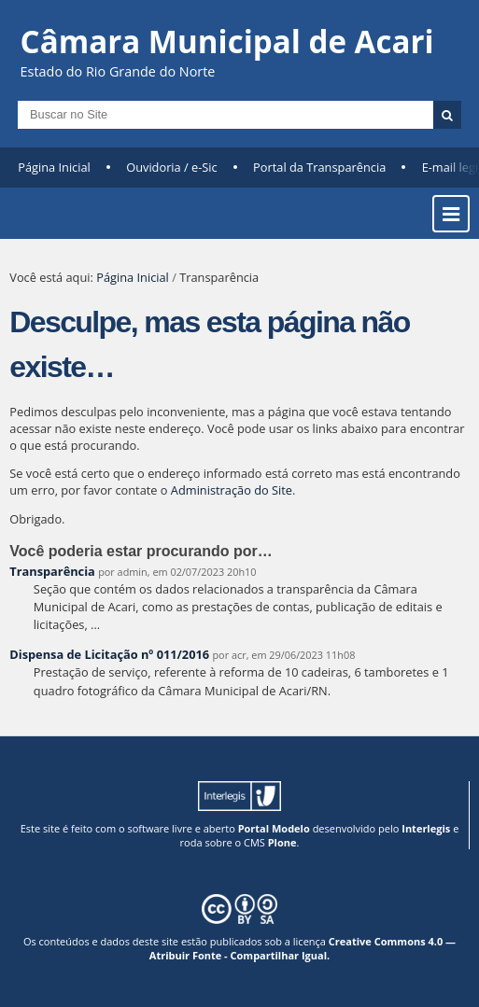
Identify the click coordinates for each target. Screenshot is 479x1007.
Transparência (52, 571)
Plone (282, 842)
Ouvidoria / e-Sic (172, 167)
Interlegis (426, 828)
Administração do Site (231, 490)
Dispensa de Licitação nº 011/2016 (109, 654)
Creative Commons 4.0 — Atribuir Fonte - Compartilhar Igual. (302, 948)
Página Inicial (54, 167)
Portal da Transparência (319, 167)
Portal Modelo (274, 828)
